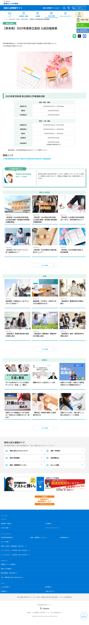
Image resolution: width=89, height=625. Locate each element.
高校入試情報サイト (13, 7)
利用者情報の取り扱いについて (44, 605)
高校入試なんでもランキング (16, 451)
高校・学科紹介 (53, 451)
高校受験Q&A (52, 458)
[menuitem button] (79, 14)
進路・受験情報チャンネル (15, 466)
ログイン (80, 8)
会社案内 (29, 613)
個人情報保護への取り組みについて (41, 613)
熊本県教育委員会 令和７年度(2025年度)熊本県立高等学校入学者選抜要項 (28, 159)
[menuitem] (10, 14)
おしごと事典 (52, 466)
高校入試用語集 (12, 458)
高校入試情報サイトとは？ (51, 8)
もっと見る (45, 266)
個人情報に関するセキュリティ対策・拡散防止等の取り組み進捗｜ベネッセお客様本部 (44, 598)
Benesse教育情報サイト (56, 613)
